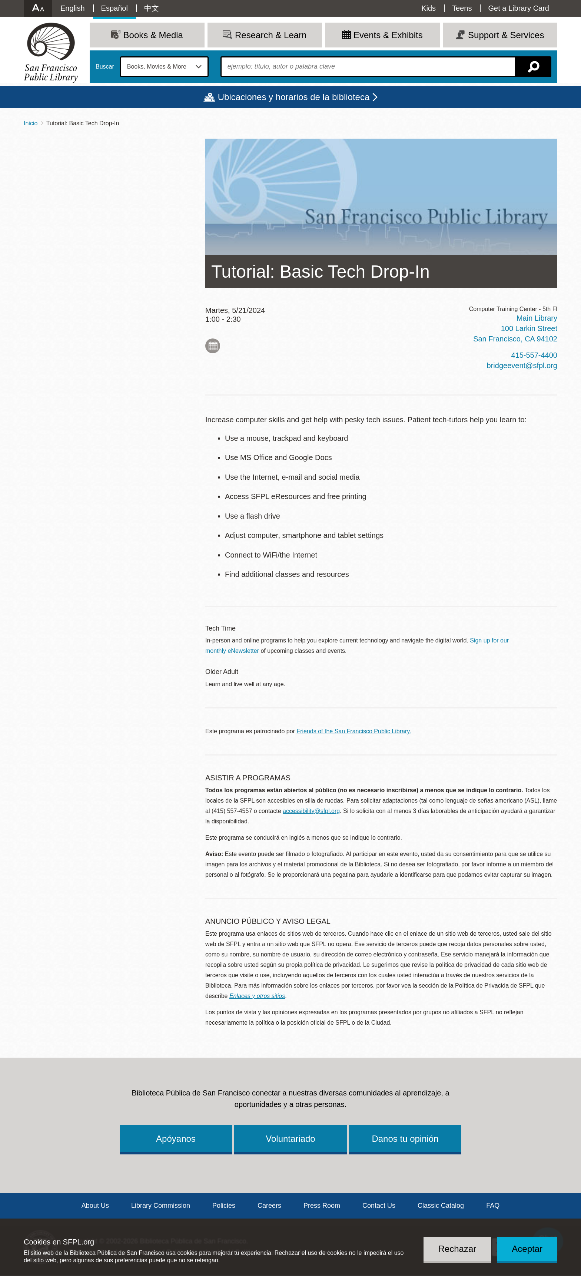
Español (114, 8)
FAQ (492, 1205)
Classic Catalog (441, 1205)
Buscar (105, 67)
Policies (223, 1205)
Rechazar (457, 1249)
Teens (462, 8)
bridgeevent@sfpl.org (522, 365)
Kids (428, 8)
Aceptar (527, 1249)
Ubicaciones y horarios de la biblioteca (294, 97)
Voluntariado (290, 1139)
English (72, 8)
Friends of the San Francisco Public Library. (353, 731)
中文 (151, 8)
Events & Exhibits (388, 35)
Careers (269, 1205)
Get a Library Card (518, 8)
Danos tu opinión (405, 1139)
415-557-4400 (534, 355)
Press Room (321, 1205)
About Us (95, 1205)
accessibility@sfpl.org (311, 811)
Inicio (30, 123)
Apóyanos (176, 1139)
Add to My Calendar (212, 345)
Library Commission (160, 1205)
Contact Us (378, 1205)
